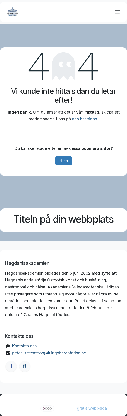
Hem (63, 160)
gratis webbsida (92, 408)
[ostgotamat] (24, 366)
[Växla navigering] (117, 12)
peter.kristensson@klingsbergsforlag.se (49, 353)
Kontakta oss (24, 345)
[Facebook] (11, 366)
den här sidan (84, 118)
